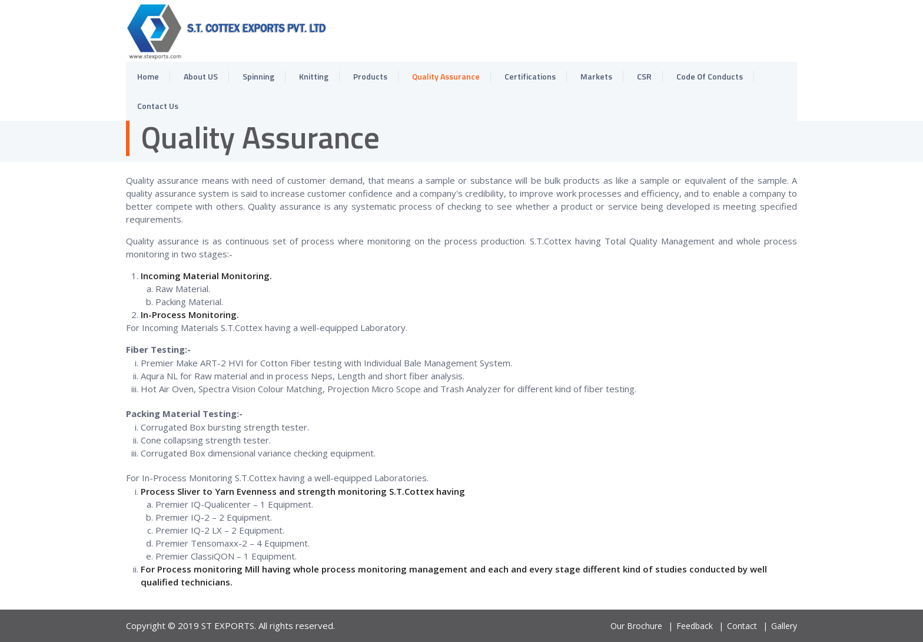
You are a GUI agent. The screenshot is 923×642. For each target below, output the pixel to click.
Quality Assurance (446, 76)
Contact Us (157, 106)
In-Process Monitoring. (190, 314)
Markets (596, 76)
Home (148, 76)
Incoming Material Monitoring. (206, 276)
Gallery (784, 625)
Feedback (694, 625)
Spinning (258, 76)
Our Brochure (636, 625)
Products (370, 76)
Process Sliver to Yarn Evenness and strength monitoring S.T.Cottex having (303, 491)
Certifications (530, 76)
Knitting (313, 76)
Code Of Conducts (709, 76)
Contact (742, 625)
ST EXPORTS (227, 625)
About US (201, 76)
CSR (644, 76)
